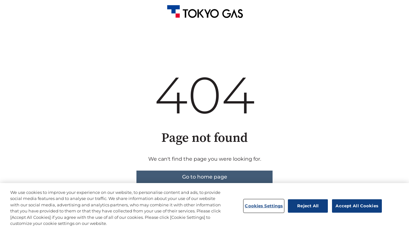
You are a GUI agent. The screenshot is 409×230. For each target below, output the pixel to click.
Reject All (308, 205)
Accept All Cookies (357, 205)
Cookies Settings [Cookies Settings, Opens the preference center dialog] (264, 205)
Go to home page (204, 177)
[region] (204, 206)
